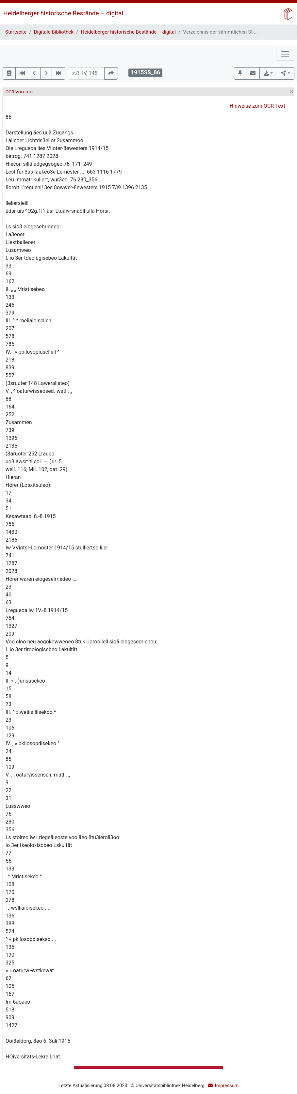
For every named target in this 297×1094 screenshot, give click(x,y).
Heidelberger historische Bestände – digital (63, 13)
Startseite (15, 32)
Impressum (227, 1085)
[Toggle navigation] (285, 54)
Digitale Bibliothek (54, 32)
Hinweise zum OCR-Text (257, 106)
